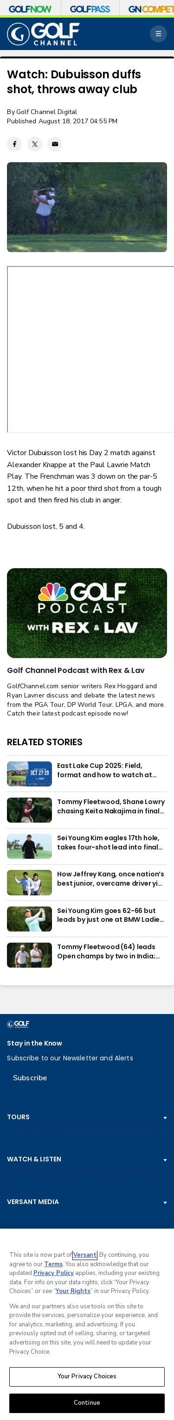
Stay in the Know (34, 1043)
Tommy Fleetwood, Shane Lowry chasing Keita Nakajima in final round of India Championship (111, 807)
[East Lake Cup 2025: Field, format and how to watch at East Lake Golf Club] (29, 773)
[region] (87, 1324)
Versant (85, 1255)
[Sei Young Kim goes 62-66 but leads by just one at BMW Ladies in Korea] (29, 919)
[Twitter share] (34, 144)
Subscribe (30, 1078)
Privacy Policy (53, 1273)
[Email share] (54, 144)
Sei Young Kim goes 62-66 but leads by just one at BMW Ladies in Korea (110, 916)
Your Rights (73, 1291)
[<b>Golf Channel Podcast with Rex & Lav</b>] (87, 613)
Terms (53, 1264)
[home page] (43, 34)
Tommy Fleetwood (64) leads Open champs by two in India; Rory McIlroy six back (106, 952)
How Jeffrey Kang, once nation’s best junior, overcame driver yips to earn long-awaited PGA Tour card (111, 879)
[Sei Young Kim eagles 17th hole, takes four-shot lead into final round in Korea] (29, 846)
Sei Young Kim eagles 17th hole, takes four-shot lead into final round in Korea (108, 843)
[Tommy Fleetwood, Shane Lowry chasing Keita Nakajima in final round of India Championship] (29, 810)
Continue (87, 1403)
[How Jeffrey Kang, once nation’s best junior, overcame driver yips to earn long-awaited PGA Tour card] (29, 882)
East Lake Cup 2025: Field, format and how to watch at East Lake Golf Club (104, 770)
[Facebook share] (14, 144)
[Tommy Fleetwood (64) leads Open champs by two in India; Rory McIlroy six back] (29, 955)
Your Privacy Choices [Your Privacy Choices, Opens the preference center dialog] (87, 1376)
